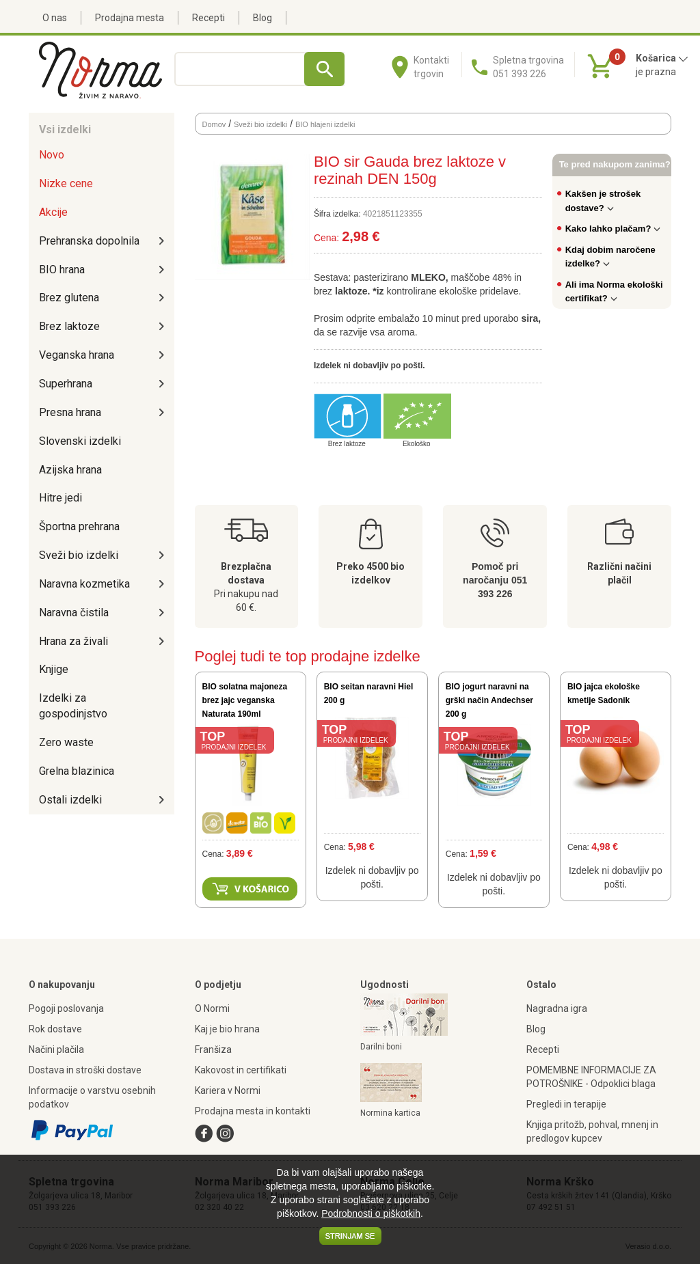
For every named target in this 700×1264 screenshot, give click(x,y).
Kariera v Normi (227, 1090)
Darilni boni (381, 1047)
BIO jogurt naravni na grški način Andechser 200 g (489, 700)
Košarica (662, 58)
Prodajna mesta (129, 17)
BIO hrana (62, 269)
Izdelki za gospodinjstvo (73, 705)
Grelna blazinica (76, 771)
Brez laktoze (69, 326)
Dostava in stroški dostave (85, 1069)
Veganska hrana (76, 354)
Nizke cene (66, 183)
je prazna (656, 71)
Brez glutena (69, 297)
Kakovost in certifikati (240, 1069)
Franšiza (213, 1049)
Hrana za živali (73, 641)
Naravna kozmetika (84, 583)
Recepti (208, 17)
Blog (262, 17)
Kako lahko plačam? (613, 228)
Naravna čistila (74, 612)
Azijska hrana (70, 469)
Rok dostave (55, 1028)
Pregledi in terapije (566, 1104)
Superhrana (65, 383)
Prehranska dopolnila (89, 240)
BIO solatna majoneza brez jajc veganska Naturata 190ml (245, 700)
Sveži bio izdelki (78, 555)
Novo (51, 154)
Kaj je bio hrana (227, 1028)
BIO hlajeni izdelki (325, 124)
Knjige (53, 669)
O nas (54, 17)
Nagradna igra (556, 1008)
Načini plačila (56, 1049)
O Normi (212, 1008)
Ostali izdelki (70, 799)
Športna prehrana (79, 526)
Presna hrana (70, 412)
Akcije (53, 212)
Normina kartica (390, 1113)
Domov (214, 124)
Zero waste (66, 742)
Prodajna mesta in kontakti (252, 1110)
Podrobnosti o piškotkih (370, 1213)
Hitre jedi (60, 497)
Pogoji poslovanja (66, 1008)
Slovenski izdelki (80, 441)
